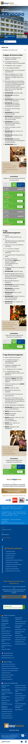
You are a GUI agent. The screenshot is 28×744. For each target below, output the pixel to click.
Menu (26, 742)
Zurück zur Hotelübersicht (20, 37)
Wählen (20, 195)
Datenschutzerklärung (11, 738)
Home (22, 742)
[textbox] (10, 41)
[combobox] (10, 41)
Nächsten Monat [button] (21, 184)
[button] (2, 25)
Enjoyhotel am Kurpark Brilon (10, 37)
